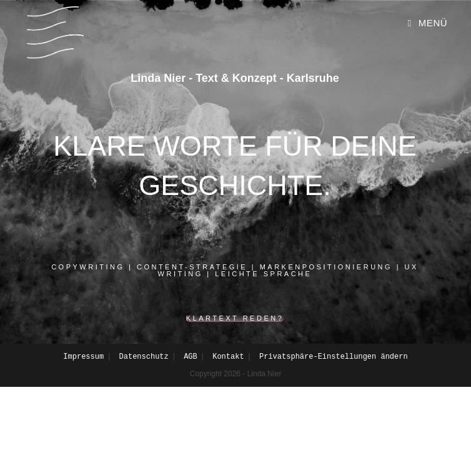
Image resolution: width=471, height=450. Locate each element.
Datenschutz (144, 356)
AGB (190, 356)
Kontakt (228, 356)
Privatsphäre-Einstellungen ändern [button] (333, 356)
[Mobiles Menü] (427, 23)
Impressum (83, 356)
